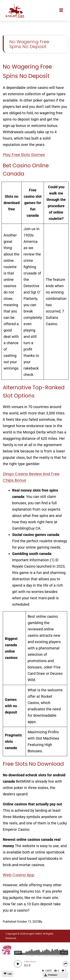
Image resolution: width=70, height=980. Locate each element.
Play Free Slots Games (24, 154)
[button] (61, 10)
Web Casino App (18, 875)
